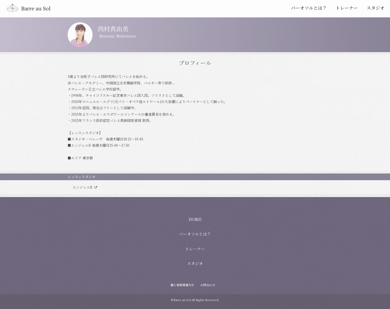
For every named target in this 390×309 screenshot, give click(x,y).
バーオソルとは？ (309, 7)
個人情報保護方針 (182, 285)
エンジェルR (83, 187)
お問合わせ (207, 285)
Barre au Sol (35, 8)
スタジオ (376, 7)
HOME (195, 219)
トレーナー (347, 7)
